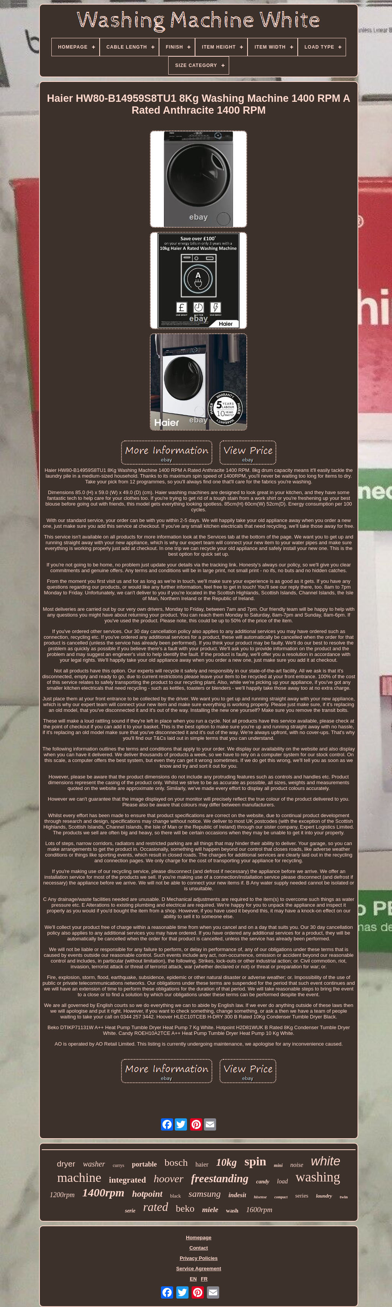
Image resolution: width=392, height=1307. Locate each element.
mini (278, 1165)
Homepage (198, 1237)
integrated (127, 1180)
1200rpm (62, 1195)
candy (262, 1182)
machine (79, 1177)
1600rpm (259, 1210)
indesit (237, 1195)
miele (210, 1210)
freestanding (220, 1178)
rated (155, 1207)
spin (255, 1161)
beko (185, 1208)
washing (317, 1177)
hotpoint (147, 1194)
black (175, 1196)
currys (118, 1165)
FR (204, 1279)
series (301, 1196)
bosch (176, 1162)
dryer (66, 1163)
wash (232, 1210)
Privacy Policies (199, 1258)
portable (144, 1164)
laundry (324, 1196)
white (325, 1161)
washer (94, 1164)
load (282, 1181)
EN (193, 1279)
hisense (260, 1196)
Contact (198, 1248)
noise (296, 1165)
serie (130, 1211)
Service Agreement (198, 1268)
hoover (169, 1179)
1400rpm (103, 1192)
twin (344, 1196)
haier (201, 1164)
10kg (226, 1162)
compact (280, 1197)
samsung (205, 1194)
